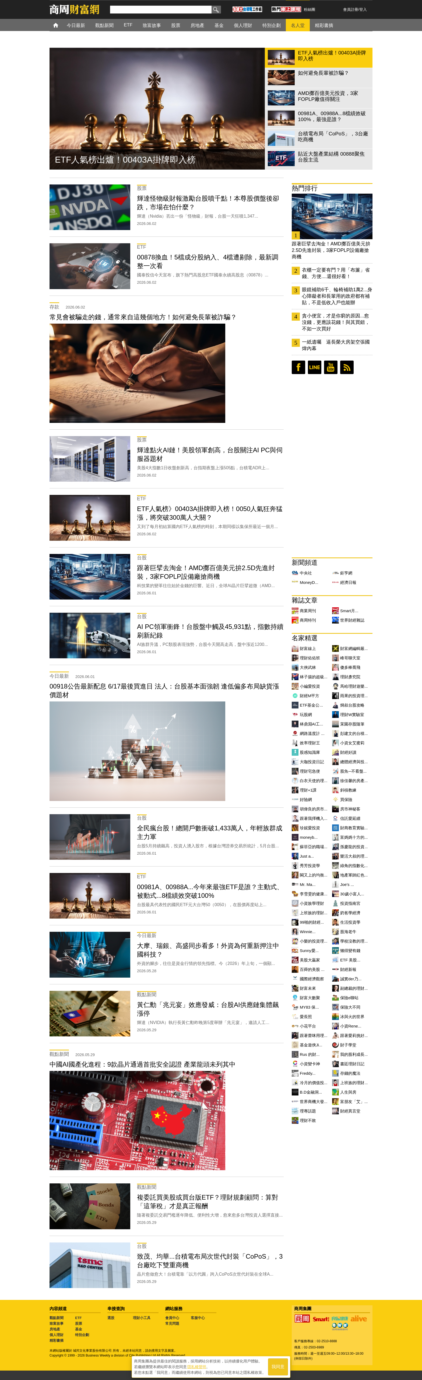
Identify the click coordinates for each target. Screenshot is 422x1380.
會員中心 (172, 1318)
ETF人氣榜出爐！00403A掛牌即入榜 (125, 160)
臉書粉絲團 (298, 367)
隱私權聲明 (196, 1367)
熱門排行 (305, 188)
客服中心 (198, 1318)
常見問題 (172, 1323)
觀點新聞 (57, 1318)
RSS (347, 367)
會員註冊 (350, 9)
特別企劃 (82, 1335)
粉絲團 (309, 9)
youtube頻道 (330, 367)
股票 (78, 1323)
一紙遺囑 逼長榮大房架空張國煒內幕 (336, 345)
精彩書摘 (57, 1340)
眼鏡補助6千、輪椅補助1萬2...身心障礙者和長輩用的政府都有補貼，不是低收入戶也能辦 (337, 296)
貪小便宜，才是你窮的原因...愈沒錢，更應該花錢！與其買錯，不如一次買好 (336, 322)
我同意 (278, 1367)
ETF (78, 1318)
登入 (363, 9)
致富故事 (57, 1323)
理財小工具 (141, 1318)
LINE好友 (314, 367)
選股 (110, 1318)
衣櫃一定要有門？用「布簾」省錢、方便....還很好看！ (336, 273)
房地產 (55, 1329)
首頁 (61, 25)
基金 (78, 1329)
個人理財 (57, 1335)
